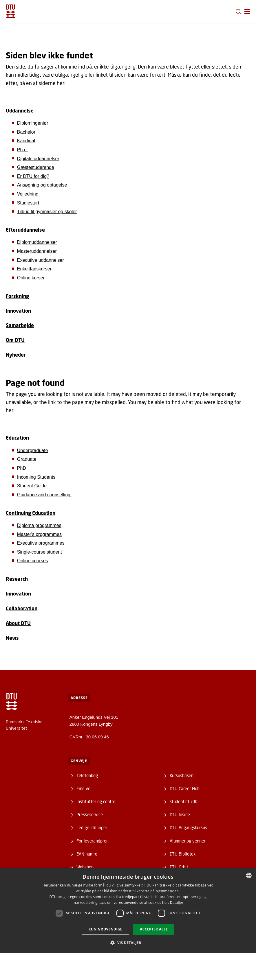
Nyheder (16, 355)
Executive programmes (41, 543)
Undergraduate (32, 450)
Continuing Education (30, 513)
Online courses (32, 560)
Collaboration (21, 608)
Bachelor (26, 132)
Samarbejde (20, 325)
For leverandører (92, 840)
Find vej (84, 788)
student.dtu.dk (183, 801)
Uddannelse (20, 111)
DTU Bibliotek (182, 853)
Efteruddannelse (25, 230)
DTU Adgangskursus (188, 827)
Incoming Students (36, 477)
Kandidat (26, 140)
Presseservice (89, 814)
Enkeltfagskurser (34, 268)
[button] (247, 11)
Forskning (17, 296)
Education (17, 438)
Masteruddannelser (37, 251)
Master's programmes (39, 534)
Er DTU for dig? (33, 176)
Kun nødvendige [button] (105, 929)
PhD (21, 468)
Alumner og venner (187, 840)
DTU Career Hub (185, 788)
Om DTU (15, 340)
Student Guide (32, 485)
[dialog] (128, 910)
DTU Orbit (179, 866)
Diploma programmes (39, 525)
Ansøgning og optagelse (42, 185)
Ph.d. (22, 149)
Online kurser (31, 277)
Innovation (18, 311)
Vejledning (28, 193)
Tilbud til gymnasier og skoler (47, 211)
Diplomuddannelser (37, 242)
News (12, 638)
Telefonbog (87, 775)
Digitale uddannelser (38, 158)
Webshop (85, 866)
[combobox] (249, 875)
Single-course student (39, 552)
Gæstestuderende (35, 167)
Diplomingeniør (32, 123)
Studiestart (28, 202)
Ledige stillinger (91, 827)
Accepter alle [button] (154, 929)
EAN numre (86, 853)
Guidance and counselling (44, 494)
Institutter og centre (95, 801)
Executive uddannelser (40, 260)
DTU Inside (180, 814)
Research (17, 579)
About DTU (18, 623)
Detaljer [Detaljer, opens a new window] (177, 902)
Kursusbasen (181, 775)
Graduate (26, 459)
